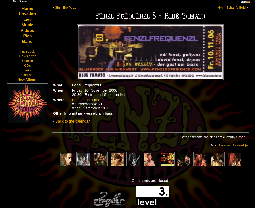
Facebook (27, 51)
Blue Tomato (82, 100)
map (98, 100)
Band (27, 41)
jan (246, 145)
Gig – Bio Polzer (66, 7)
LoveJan (27, 14)
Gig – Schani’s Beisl (232, 7)
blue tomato (224, 145)
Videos (27, 30)
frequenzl (238, 145)
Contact (27, 75)
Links (27, 70)
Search (27, 61)
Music (27, 25)
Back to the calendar (72, 121)
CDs (27, 65)
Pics (27, 36)
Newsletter (27, 56)
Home (27, 8)
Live (27, 19)
